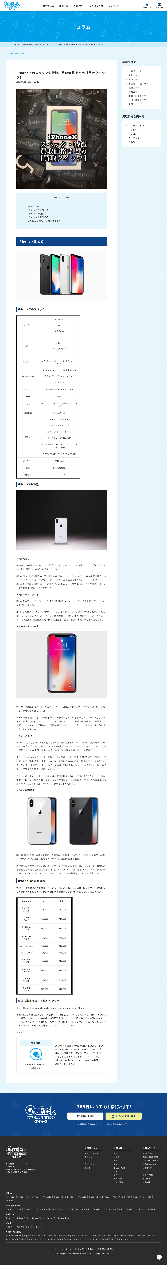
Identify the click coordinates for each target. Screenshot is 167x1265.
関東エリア (134, 79)
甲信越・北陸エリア (139, 83)
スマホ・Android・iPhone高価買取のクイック (24, 44)
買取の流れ (78, 5)
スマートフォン (136, 125)
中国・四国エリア (137, 95)
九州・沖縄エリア (137, 100)
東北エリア (134, 75)
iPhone (10, 1192)
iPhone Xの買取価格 (38, 217)
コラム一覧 (49, 44)
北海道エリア (135, 71)
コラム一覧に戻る (15, 53)
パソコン (133, 133)
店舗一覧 (63, 5)
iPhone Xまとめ (31, 206)
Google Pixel (13, 1205)
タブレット (134, 129)
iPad (8, 1222)
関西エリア (134, 91)
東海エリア (134, 87)
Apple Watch (13, 1231)
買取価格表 (48, 5)
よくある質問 (96, 5)
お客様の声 (113, 5)
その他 (132, 142)
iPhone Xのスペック (38, 209)
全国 (131, 104)
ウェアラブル (135, 137)
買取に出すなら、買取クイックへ (44, 220)
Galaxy (10, 1214)
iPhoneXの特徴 (36, 213)
